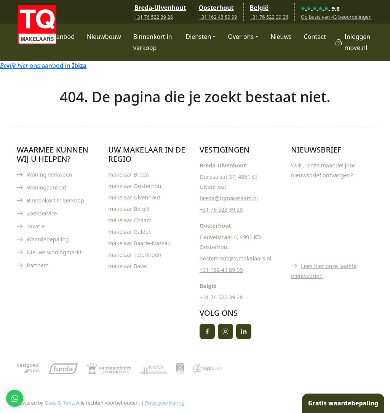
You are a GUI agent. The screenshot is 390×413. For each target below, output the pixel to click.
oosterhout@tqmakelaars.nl (236, 258)
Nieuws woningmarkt (54, 252)
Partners (38, 265)
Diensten (198, 36)
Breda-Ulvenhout (160, 7)
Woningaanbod (46, 187)
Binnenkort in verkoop (152, 42)
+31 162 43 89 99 (217, 16)
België (259, 7)
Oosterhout (215, 7)
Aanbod (64, 36)
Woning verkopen (49, 174)
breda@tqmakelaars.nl (229, 198)
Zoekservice (42, 213)
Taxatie (36, 226)
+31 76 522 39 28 (153, 16)
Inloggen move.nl (358, 42)
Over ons (241, 36)
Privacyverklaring (164, 402)
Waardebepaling (48, 239)
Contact (315, 36)
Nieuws (280, 36)
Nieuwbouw (104, 36)
